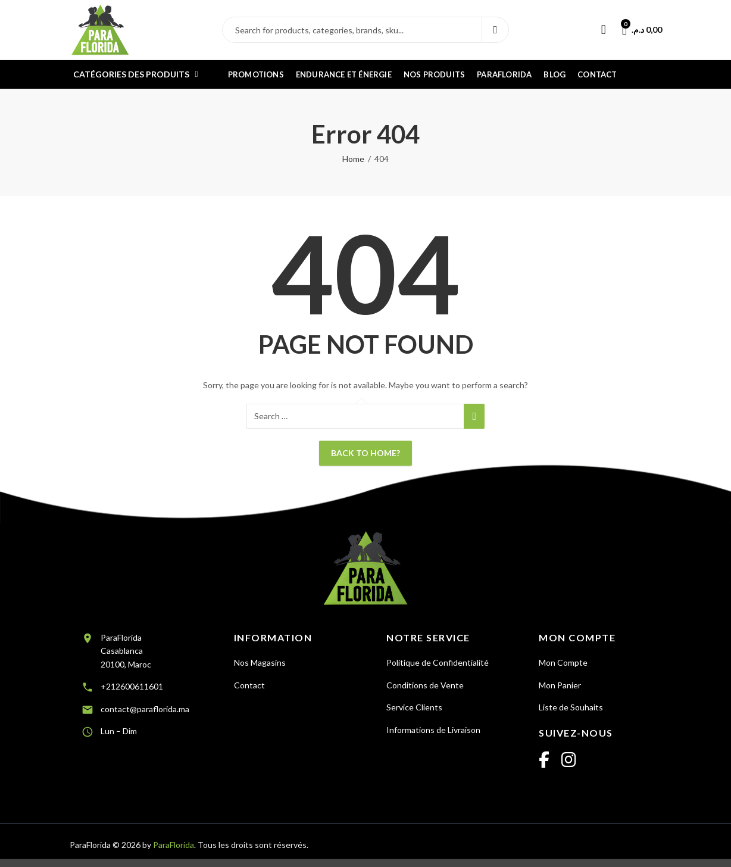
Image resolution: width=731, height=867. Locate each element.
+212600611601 (132, 686)
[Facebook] (544, 760)
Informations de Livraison (433, 730)
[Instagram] (568, 760)
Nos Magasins (260, 662)
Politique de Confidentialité (437, 662)
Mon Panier (560, 685)
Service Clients (414, 707)
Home (353, 159)
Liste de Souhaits (571, 707)
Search (496, 30)
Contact (249, 685)
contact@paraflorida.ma (145, 709)
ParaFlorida (173, 845)
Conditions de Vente (425, 685)
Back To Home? (365, 453)
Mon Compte (563, 662)
